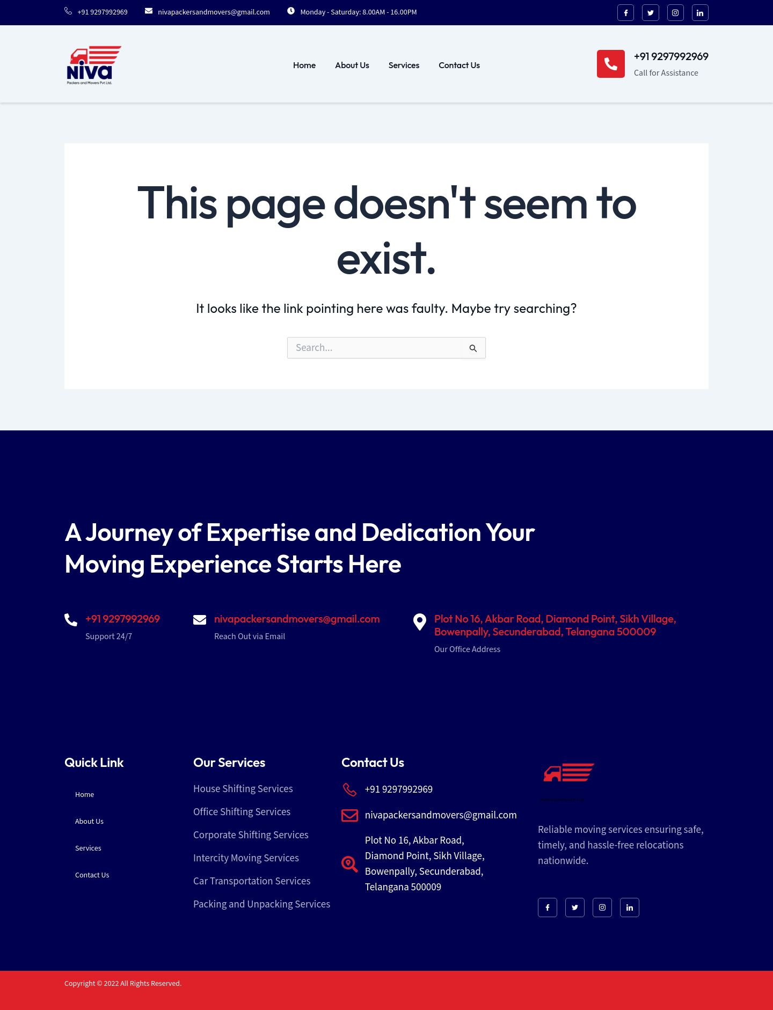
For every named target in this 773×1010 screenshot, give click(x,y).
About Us (352, 65)
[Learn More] (653, 65)
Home (304, 65)
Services (404, 65)
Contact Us (459, 65)
